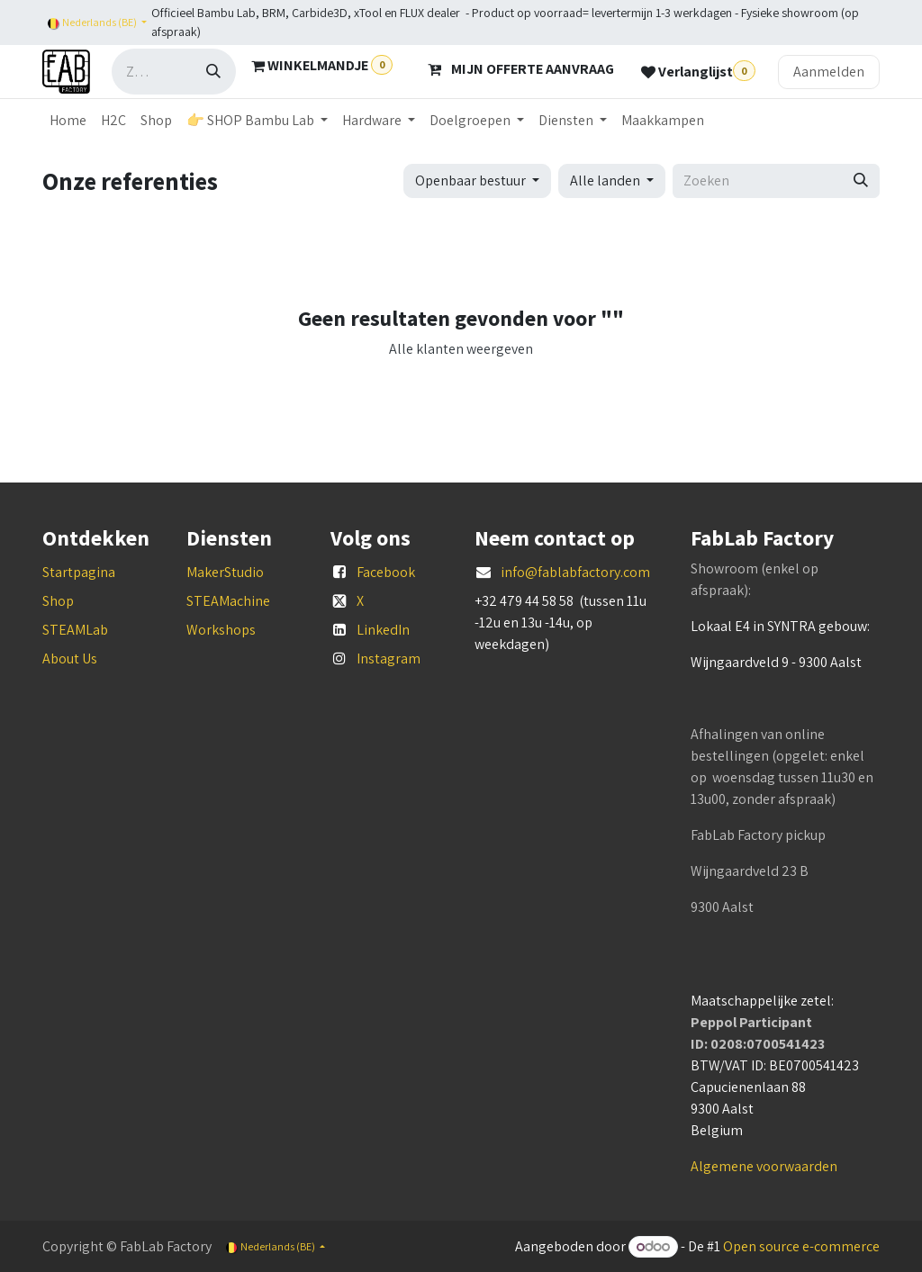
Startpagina (78, 572)
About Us (69, 658)
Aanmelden (828, 71)
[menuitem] (68, 121)
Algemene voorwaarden (764, 1166)
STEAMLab (75, 629)
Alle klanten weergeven (461, 348)
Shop (58, 600)
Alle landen (605, 180)
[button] (477, 181)
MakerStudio (225, 572)
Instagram (388, 658)
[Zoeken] (213, 72)
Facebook (386, 572)
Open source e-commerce (801, 1246)
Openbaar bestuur (470, 180)
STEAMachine (228, 600)
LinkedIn (383, 629)
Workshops (221, 629)
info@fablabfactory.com (575, 572)
